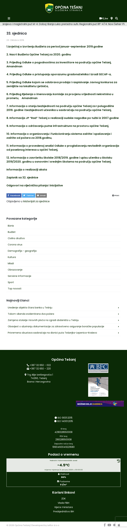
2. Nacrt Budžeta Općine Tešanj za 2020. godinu (38, 54)
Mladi (11, 263)
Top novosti (14, 288)
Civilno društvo (16, 238)
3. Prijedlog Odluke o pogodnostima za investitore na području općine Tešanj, (59, 62)
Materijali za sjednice (36, 201)
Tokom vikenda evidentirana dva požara (31, 314)
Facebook (14, 195)
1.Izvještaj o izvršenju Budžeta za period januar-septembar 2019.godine (54, 46)
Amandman (14, 66)
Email (41, 195)
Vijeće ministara (63, 507)
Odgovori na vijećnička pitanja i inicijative (34, 185)
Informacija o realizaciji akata (26, 169)
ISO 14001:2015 (65, 421)
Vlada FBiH (63, 503)
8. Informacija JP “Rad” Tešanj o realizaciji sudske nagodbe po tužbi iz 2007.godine (62, 118)
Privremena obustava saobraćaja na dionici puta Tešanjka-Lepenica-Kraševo (52, 332)
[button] (116, 18)
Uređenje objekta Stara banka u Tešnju (30, 307)
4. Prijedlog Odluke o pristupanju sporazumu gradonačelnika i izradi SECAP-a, (58, 74)
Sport (11, 282)
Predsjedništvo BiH (63, 511)
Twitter (28, 195)
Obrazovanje (15, 269)
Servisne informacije (19, 276)
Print (115, 195)
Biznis (11, 225)
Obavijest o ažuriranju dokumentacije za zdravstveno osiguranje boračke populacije (56, 326)
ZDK (63, 498)
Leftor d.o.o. (53, 525)
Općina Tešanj (22, 525)
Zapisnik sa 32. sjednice (22, 177)
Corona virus (15, 244)
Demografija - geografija (22, 251)
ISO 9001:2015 (65, 417)
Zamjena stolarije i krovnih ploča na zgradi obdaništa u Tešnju (43, 320)
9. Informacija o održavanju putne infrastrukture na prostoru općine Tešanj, (57, 126)
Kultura (12, 257)
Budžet (12, 232)
